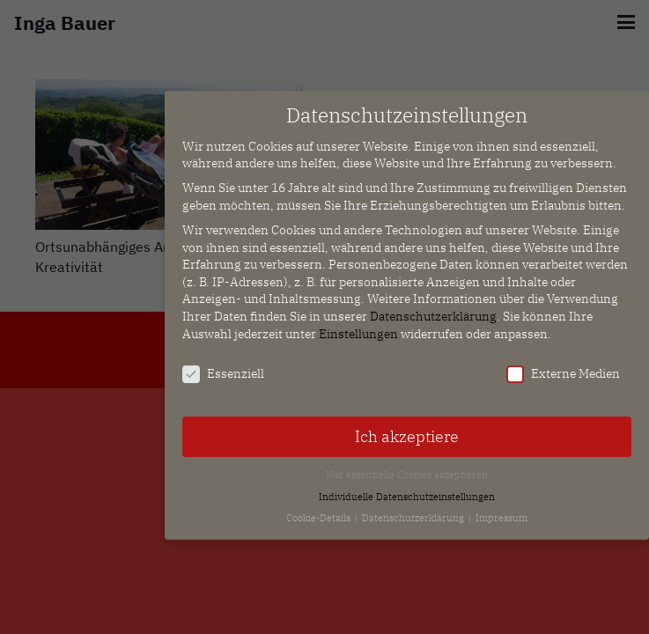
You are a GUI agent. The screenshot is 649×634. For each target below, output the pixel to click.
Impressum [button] (501, 511)
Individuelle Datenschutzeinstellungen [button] (407, 489)
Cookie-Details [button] (319, 511)
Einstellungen (358, 326)
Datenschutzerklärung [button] (414, 511)
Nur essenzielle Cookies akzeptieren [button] (407, 467)
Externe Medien (563, 366)
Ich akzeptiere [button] (407, 429)
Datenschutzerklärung (433, 309)
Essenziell (223, 366)
